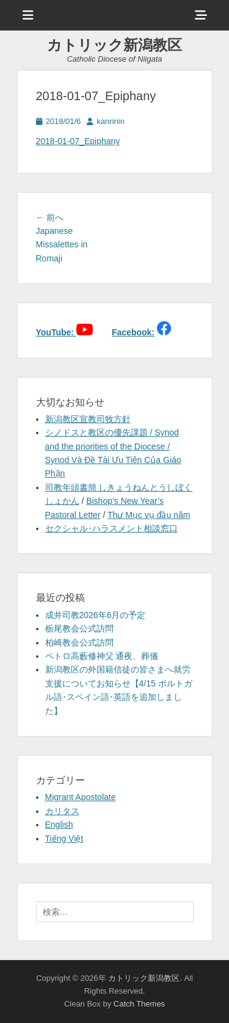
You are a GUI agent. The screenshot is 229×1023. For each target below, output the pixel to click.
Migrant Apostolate (80, 797)
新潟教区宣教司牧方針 (88, 419)
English (59, 824)
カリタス (62, 811)
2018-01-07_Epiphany (78, 141)
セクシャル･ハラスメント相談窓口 (111, 528)
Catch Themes (139, 1003)
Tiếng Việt (64, 838)
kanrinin (110, 121)
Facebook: (133, 332)
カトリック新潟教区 (114, 45)
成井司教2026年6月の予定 (95, 615)
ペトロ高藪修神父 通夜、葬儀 (102, 656)
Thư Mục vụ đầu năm (148, 515)
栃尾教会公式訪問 (79, 628)
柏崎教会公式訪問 (79, 642)
